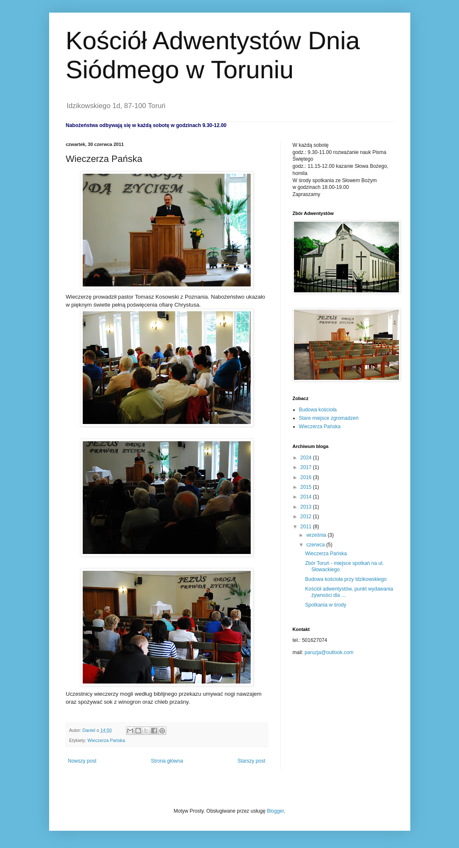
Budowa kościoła (318, 410)
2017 (306, 467)
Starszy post (251, 761)
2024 (306, 458)
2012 (306, 516)
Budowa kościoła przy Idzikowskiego (345, 579)
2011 (306, 527)
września (317, 535)
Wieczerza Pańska (106, 740)
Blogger (275, 811)
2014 (306, 497)
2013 (306, 507)
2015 (306, 487)
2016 (306, 477)
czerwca (316, 545)
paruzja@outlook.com (328, 652)
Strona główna (167, 761)
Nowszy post (82, 761)
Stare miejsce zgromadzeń (329, 418)
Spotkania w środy (325, 605)
